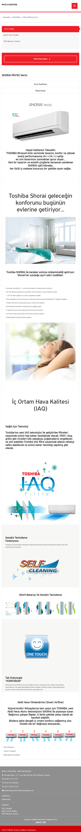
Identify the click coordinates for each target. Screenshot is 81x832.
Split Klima (17, 17)
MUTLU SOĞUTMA (9, 5)
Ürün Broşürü (9, 747)
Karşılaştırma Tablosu (12, 755)
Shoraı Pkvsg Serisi (30, 17)
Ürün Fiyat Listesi (40, 59)
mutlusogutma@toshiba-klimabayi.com (19, 790)
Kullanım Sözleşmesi (28, 830)
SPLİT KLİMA (9, 29)
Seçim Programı (10, 751)
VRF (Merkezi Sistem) (12, 41)
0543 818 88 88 (11, 783)
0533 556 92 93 (11, 786)
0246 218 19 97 (11, 779)
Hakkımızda (6, 799)
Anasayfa (6, 17)
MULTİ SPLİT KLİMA (11, 35)
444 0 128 (41, 822)
